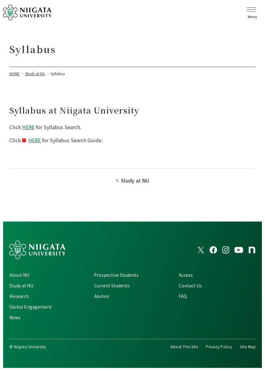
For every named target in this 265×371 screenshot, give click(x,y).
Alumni (101, 296)
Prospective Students (116, 275)
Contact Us (190, 285)
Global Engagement (30, 307)
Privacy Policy (219, 346)
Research (19, 296)
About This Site (184, 346)
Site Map (248, 346)
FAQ (183, 296)
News (15, 317)
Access (186, 275)
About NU (19, 275)
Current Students (112, 285)
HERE (28, 127)
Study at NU (135, 180)
